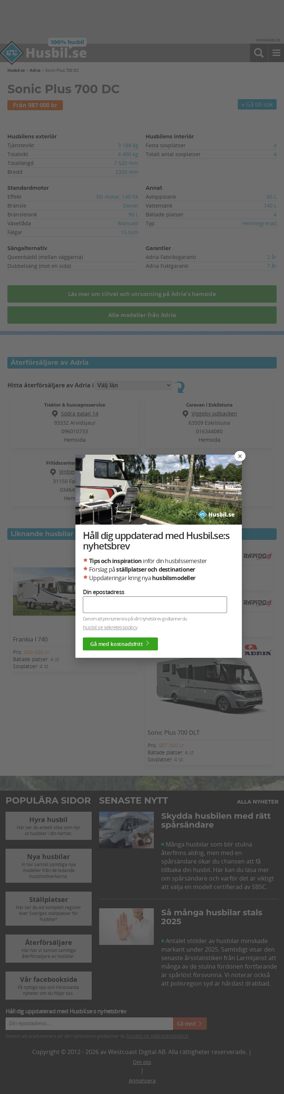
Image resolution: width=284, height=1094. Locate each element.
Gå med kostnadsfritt (120, 643)
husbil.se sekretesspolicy (110, 627)
